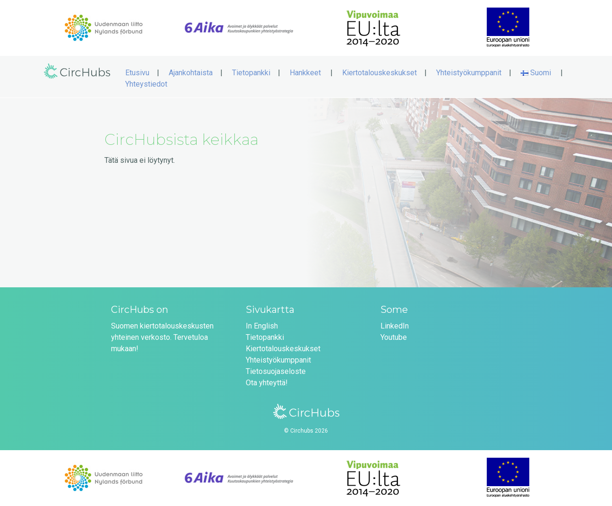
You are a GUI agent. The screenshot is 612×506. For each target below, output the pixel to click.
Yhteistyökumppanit (468, 72)
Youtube (393, 337)
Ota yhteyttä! (267, 382)
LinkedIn (394, 325)
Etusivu (137, 72)
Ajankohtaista (191, 72)
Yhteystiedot (146, 84)
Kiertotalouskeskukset (379, 72)
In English (262, 325)
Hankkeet (305, 72)
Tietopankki (251, 72)
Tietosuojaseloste (276, 371)
